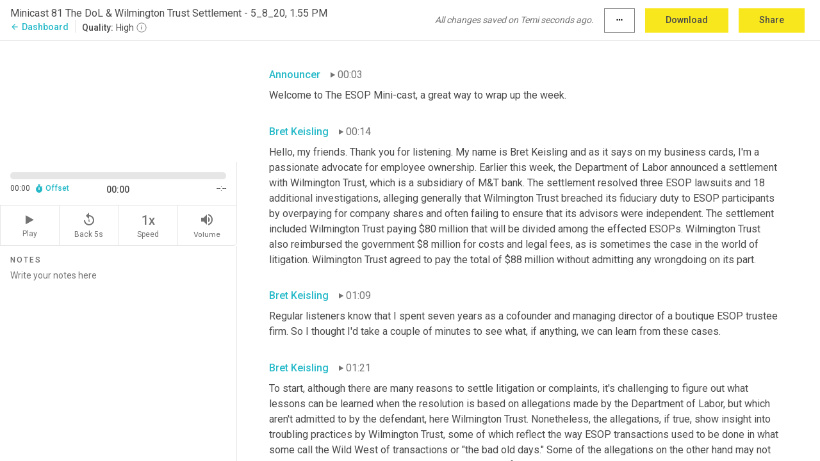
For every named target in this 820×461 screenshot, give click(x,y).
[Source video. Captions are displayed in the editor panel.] (118, 100)
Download (687, 20)
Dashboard (39, 27)
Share (771, 20)
